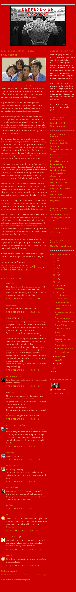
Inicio (26, 575)
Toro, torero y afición (57, 173)
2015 (55, 268)
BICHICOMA (11, 466)
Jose (7, 555)
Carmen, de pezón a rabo (59, 155)
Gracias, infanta (60, 345)
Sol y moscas (55, 201)
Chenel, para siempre (62, 302)
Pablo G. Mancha (56, 158)
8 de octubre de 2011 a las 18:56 (23, 386)
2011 (55, 282)
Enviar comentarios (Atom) (20, 580)
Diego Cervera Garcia (14, 425)
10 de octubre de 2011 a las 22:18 (23, 549)
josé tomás (17, 268)
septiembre (59, 356)
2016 (55, 265)
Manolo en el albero (57, 194)
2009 (55, 371)
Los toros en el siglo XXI (59, 143)
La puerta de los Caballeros (64, 321)
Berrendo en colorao (38, 11)
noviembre (59, 289)
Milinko (9, 452)
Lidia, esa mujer (60, 335)
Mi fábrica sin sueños (57, 126)
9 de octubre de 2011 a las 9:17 (22, 446)
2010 (55, 368)
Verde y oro (54, 191)
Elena (8, 515)
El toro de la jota (56, 185)
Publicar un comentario (9, 571)
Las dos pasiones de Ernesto (60, 188)
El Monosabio (55, 176)
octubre (58, 292)
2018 (55, 258)
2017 (55, 261)
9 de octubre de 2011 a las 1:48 (22, 419)
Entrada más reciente (8, 575)
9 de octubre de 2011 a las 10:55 (23, 481)
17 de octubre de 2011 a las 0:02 (23, 565)
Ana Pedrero (10, 487)
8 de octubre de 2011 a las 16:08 (23, 312)
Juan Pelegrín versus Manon (60, 217)
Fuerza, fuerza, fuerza (62, 318)
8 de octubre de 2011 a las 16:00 (23, 299)
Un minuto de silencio (62, 328)
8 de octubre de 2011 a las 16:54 (23, 370)
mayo (57, 363)
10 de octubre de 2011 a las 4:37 (23, 530)
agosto (57, 360)
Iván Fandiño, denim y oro (64, 349)
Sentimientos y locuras (58, 170)
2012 (55, 279)
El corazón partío (61, 299)
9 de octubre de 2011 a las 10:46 (23, 460)
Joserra (52, 221)
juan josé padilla (32, 268)
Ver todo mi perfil (59, 393)
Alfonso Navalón (56, 232)
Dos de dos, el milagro (63, 352)
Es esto (57, 332)
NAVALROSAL (12, 536)
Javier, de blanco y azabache (60, 214)
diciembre (59, 285)
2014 (55, 272)
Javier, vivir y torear (57, 140)
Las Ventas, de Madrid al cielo (61, 198)
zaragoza (26, 270)
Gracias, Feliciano (61, 325)
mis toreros (14, 270)
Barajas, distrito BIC (13, 376)
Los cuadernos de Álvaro (59, 123)
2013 (55, 275)
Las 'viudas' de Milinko (58, 182)
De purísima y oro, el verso (59, 161)
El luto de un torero (61, 295)
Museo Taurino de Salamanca (60, 246)
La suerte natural (56, 164)
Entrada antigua (41, 575)
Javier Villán (54, 146)
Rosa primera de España (58, 167)
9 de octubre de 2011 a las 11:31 (23, 509)
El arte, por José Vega (57, 179)
